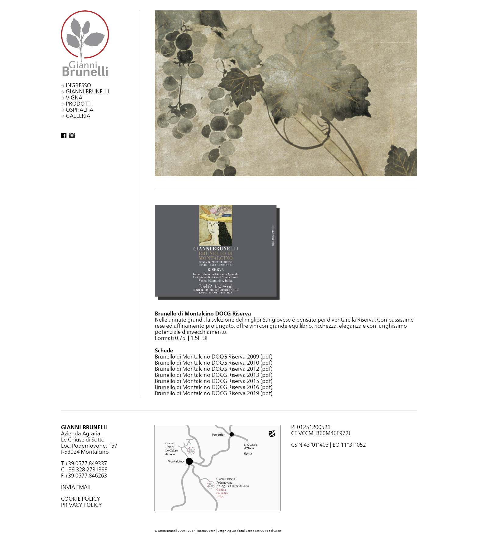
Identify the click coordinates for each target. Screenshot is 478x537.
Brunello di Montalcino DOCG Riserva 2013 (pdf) (214, 375)
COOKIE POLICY (80, 499)
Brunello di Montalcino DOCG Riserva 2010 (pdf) (214, 362)
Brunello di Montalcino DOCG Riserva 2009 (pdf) (214, 356)
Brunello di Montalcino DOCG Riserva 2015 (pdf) (214, 381)
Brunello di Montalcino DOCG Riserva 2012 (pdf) (214, 369)
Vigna (74, 97)
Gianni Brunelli (87, 91)
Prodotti (79, 103)
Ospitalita (79, 109)
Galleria (78, 116)
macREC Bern (206, 530)
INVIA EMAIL (76, 487)
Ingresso (78, 85)
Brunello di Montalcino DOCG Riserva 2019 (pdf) (214, 393)
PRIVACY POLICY (81, 505)
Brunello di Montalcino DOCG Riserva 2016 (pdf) (214, 387)
